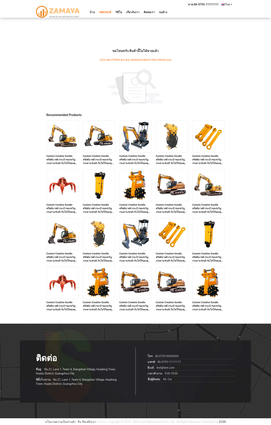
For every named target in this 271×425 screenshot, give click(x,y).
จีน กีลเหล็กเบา (87, 421)
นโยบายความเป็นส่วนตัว (60, 421)
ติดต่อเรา (149, 12)
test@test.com (165, 367)
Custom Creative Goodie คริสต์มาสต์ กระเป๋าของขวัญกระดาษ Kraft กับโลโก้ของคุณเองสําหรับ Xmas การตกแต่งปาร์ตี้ (62, 160)
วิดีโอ (118, 12)
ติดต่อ (46, 358)
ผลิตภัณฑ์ (105, 12)
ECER (222, 421)
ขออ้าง (163, 12)
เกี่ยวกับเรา (132, 12)
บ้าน (92, 12)
